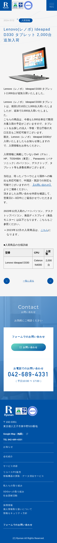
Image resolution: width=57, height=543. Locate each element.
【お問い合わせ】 (42, 184)
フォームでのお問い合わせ (17, 525)
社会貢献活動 (10, 496)
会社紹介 (8, 456)
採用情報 (8, 505)
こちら (44, 230)
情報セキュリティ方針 (15, 513)
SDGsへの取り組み (13, 492)
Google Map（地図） (13, 434)
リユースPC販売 (12, 472)
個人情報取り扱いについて (17, 509)
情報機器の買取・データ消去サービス (23, 476)
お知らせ (8, 447)
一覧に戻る (28, 281)
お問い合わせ (30, 347)
